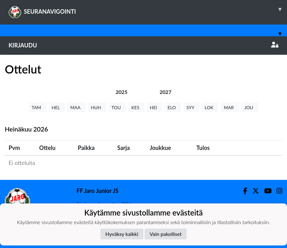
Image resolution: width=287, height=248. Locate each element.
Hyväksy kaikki (122, 234)
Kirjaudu (143, 45)
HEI (154, 107)
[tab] (122, 91)
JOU (250, 107)
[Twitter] (253, 191)
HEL (57, 107)
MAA (76, 107)
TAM (38, 107)
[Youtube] (265, 191)
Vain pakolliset (166, 234)
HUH (97, 107)
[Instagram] (276, 191)
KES (136, 107)
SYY (191, 107)
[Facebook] (242, 191)
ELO (172, 107)
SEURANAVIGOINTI (148, 9)
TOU (117, 107)
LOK (210, 107)
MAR (230, 107)
